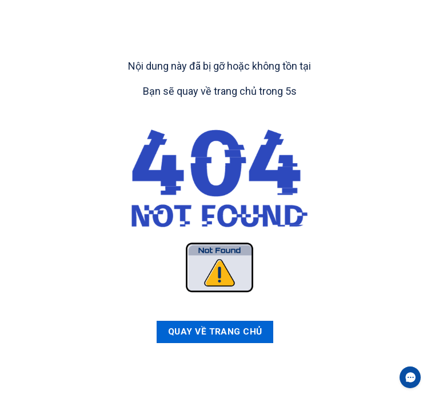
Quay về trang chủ (215, 332)
